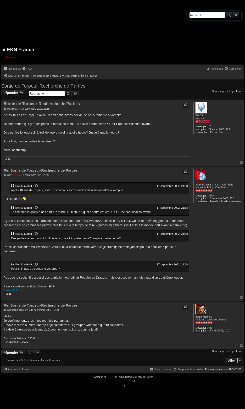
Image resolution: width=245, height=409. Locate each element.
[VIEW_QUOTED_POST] (36, 186)
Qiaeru (139, 381)
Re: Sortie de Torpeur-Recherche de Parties (41, 170)
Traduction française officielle (117, 381)
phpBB (111, 377)
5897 (211, 327)
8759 (211, 195)
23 (209, 126)
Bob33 (199, 115)
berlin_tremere (203, 316)
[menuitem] (27, 69)
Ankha (199, 181)
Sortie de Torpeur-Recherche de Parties (43, 86)
